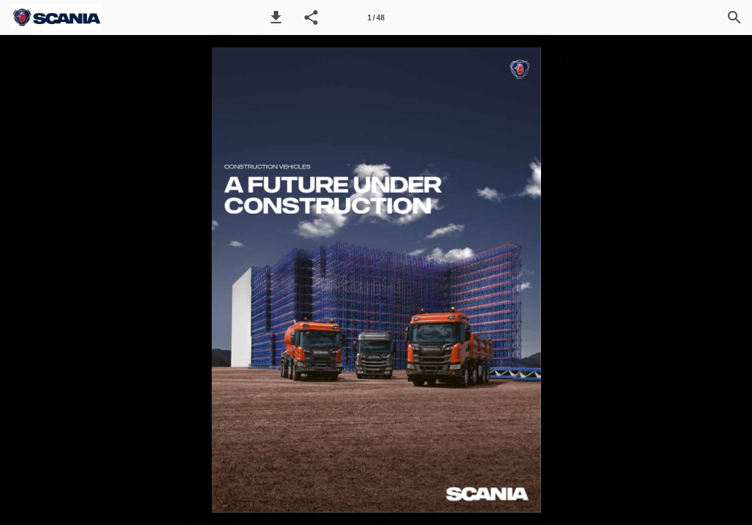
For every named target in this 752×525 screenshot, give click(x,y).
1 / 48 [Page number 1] (375, 18)
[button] (275, 17)
